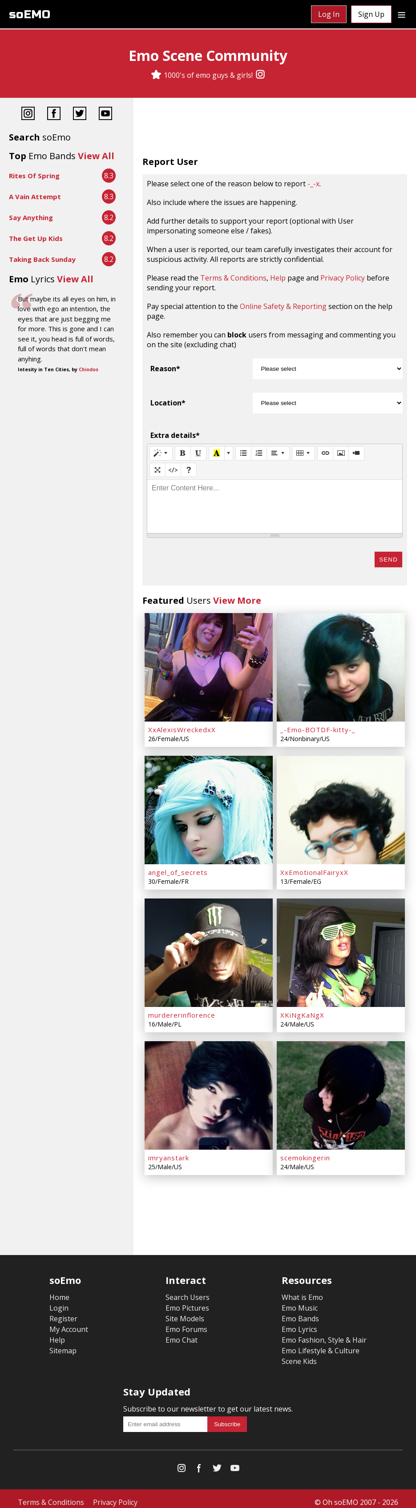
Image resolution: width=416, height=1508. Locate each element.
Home (59, 1290)
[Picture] (341, 453)
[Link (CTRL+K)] (325, 453)
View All (96, 156)
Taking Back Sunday (42, 259)
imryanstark (168, 1150)
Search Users (188, 1290)
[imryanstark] (209, 1089)
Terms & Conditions (233, 278)
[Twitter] (79, 114)
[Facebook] (54, 114)
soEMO (29, 14)
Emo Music (300, 1301)
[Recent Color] (217, 453)
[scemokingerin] (341, 1089)
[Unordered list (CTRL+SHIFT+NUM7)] (243, 453)
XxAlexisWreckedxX (182, 727)
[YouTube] (105, 114)
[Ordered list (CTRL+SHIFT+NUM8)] (259, 453)
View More (237, 600)
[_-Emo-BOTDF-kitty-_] (341, 666)
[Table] (303, 453)
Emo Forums (186, 1322)
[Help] (189, 470)
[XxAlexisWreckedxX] (209, 666)
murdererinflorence (181, 1009)
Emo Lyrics (299, 1322)
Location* (168, 403)
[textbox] (274, 506)
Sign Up (371, 14)
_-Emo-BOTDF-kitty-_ (317, 727)
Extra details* (175, 435)
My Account (68, 1322)
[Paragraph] (278, 453)
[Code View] (173, 470)
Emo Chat (182, 1333)
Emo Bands (300, 1311)
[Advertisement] (274, 129)
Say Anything (31, 217)
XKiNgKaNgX (302, 1009)
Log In (328, 14)
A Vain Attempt (35, 196)
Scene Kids (299, 1354)
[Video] (356, 453)
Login (59, 1301)
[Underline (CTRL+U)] (198, 453)
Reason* (165, 368)
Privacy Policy (342, 278)
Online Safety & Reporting (283, 306)
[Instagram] (260, 75)
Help (278, 278)
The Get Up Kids (36, 238)
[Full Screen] (157, 470)
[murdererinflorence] (209, 948)
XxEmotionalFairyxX (314, 868)
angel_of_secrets (178, 868)
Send (388, 559)
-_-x (313, 183)
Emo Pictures (187, 1301)
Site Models (185, 1311)
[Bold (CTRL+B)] (183, 453)
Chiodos (88, 369)
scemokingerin (305, 1150)
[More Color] (228, 453)
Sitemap (63, 1343)
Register (63, 1311)
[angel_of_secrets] (209, 807)
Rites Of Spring (34, 175)
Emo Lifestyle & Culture (320, 1343)
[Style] (161, 453)
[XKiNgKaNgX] (341, 948)
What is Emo (302, 1290)
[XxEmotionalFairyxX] (341, 807)
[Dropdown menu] (401, 14)
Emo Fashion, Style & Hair (324, 1333)
